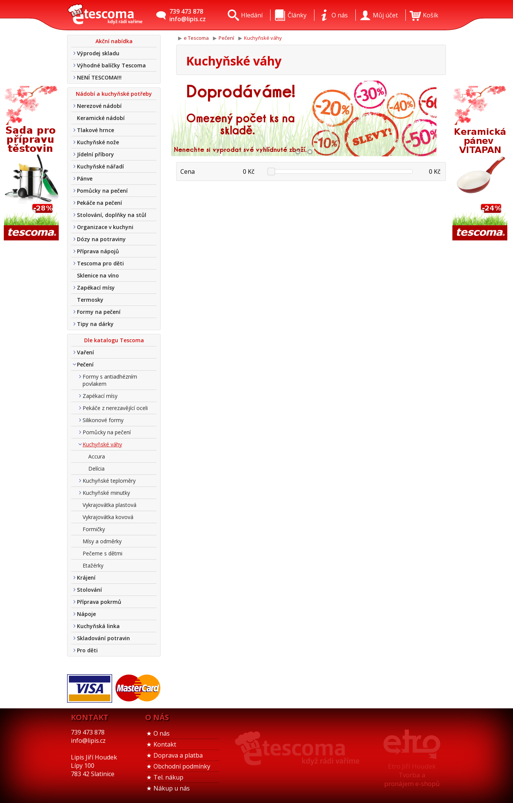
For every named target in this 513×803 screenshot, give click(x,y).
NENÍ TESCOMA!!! (99, 77)
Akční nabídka (114, 41)
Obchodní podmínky (181, 766)
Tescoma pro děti (100, 263)
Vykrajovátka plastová (109, 504)
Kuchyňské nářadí (100, 166)
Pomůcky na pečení (102, 190)
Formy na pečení (98, 311)
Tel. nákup (168, 777)
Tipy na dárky (95, 323)
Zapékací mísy (96, 287)
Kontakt (164, 744)
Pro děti (87, 650)
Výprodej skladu (98, 53)
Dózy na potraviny (101, 239)
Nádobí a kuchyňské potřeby (114, 93)
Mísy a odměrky (102, 541)
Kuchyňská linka (98, 626)
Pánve (84, 178)
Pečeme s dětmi (102, 553)
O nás (161, 733)
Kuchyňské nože (98, 142)
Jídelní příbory (95, 154)
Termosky (90, 299)
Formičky (94, 529)
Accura (96, 456)
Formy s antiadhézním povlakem (110, 380)
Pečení (85, 364)
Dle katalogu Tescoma (114, 340)
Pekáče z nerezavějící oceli (115, 408)
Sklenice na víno (98, 275)
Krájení (86, 577)
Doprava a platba (178, 755)
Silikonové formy (103, 420)
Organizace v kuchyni (105, 227)
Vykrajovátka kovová (108, 517)
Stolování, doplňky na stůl (111, 214)
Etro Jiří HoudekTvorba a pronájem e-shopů (411, 775)
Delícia (96, 468)
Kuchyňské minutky (106, 492)
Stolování (89, 589)
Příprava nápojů (98, 251)
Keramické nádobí (101, 118)
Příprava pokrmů (99, 601)
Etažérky (93, 565)
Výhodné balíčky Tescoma (111, 65)
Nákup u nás (171, 788)
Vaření (85, 352)
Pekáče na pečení (99, 202)
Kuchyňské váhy (102, 444)
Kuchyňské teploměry (109, 480)
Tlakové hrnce (95, 130)
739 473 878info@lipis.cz (187, 15)
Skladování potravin (103, 638)
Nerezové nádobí (99, 105)
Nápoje (86, 613)
